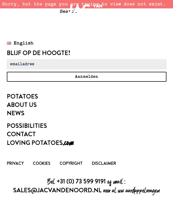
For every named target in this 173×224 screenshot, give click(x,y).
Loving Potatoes (40, 142)
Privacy (15, 163)
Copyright (71, 163)
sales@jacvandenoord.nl (57, 190)
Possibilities (27, 125)
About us (22, 104)
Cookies (41, 163)
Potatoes (22, 96)
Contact (21, 134)
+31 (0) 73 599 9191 (81, 181)
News (15, 113)
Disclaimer (104, 163)
